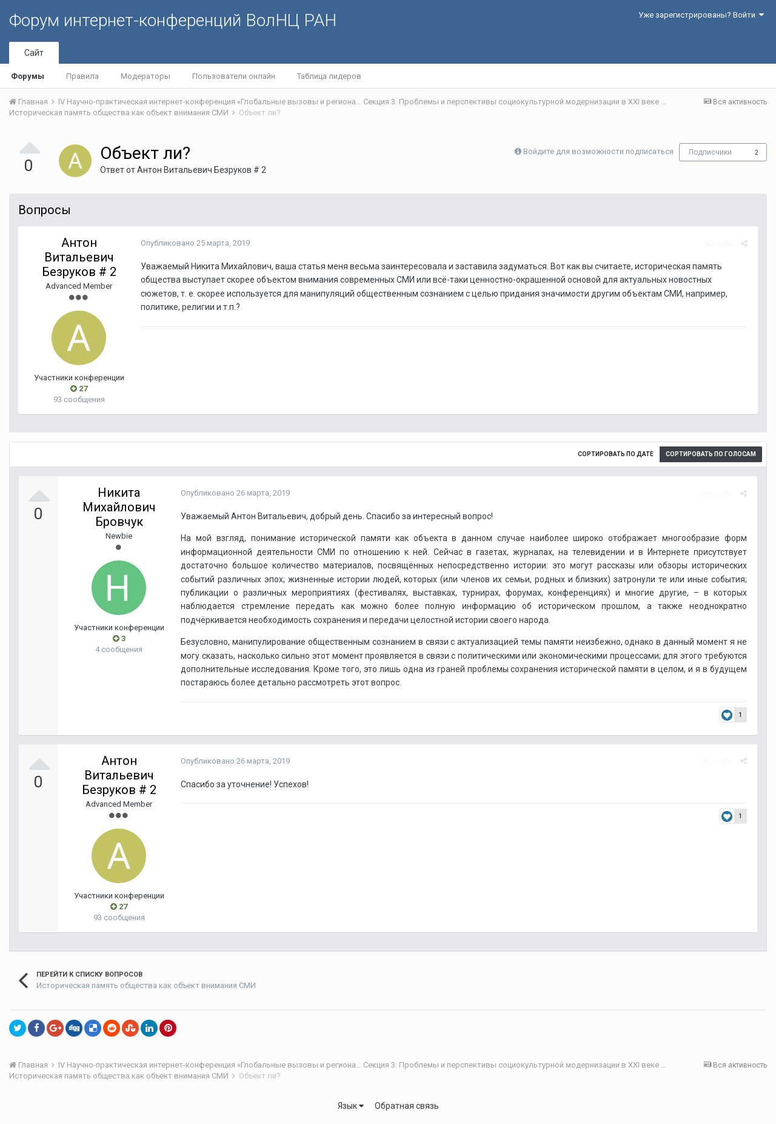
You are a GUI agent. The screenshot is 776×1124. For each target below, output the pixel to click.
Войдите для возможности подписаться (598, 151)
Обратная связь (407, 1106)
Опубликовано (194, 242)
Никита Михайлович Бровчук (119, 507)
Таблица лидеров (329, 76)
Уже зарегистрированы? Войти (701, 14)
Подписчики (710, 152)
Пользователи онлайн (233, 76)
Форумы (27, 76)
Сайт (34, 53)
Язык (351, 1106)
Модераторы (145, 76)
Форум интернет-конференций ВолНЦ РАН (172, 20)
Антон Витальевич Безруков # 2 (201, 170)
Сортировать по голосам (711, 454)
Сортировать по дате (616, 454)
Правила (82, 76)
